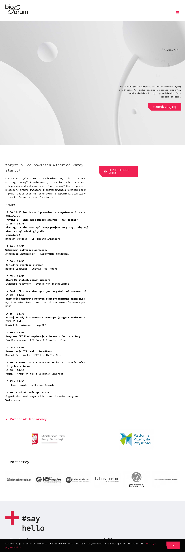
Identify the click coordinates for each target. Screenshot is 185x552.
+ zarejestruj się (164, 109)
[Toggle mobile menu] (178, 13)
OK (173, 545)
